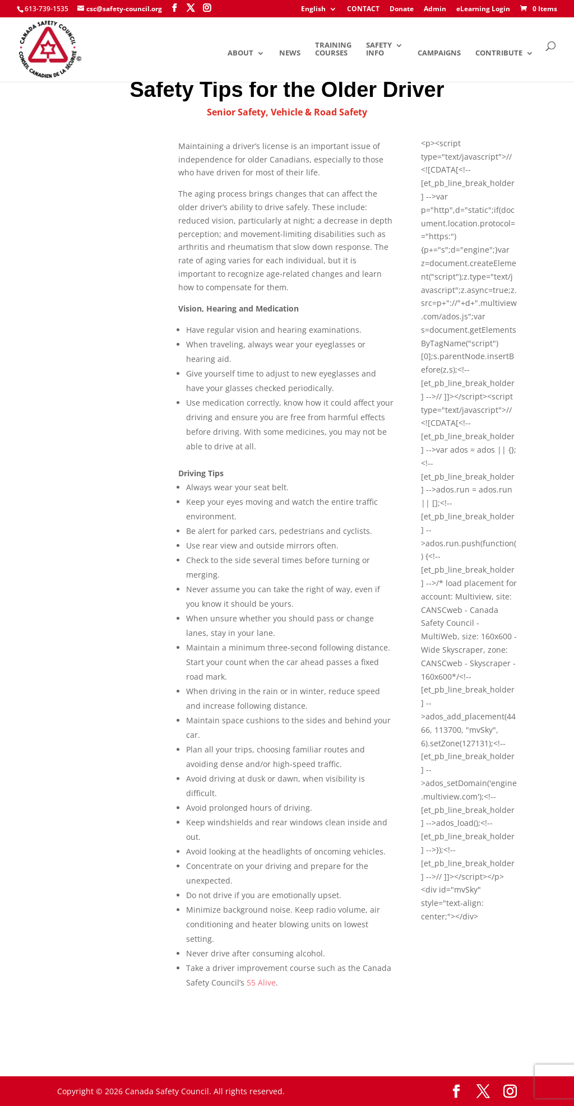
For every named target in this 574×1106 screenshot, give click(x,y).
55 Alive (261, 982)
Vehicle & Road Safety (319, 112)
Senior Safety (236, 112)
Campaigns (439, 53)
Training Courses (333, 49)
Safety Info (379, 49)
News (289, 53)
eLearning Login (483, 9)
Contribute (498, 53)
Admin (435, 9)
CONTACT (363, 9)
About (240, 53)
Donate (402, 9)
